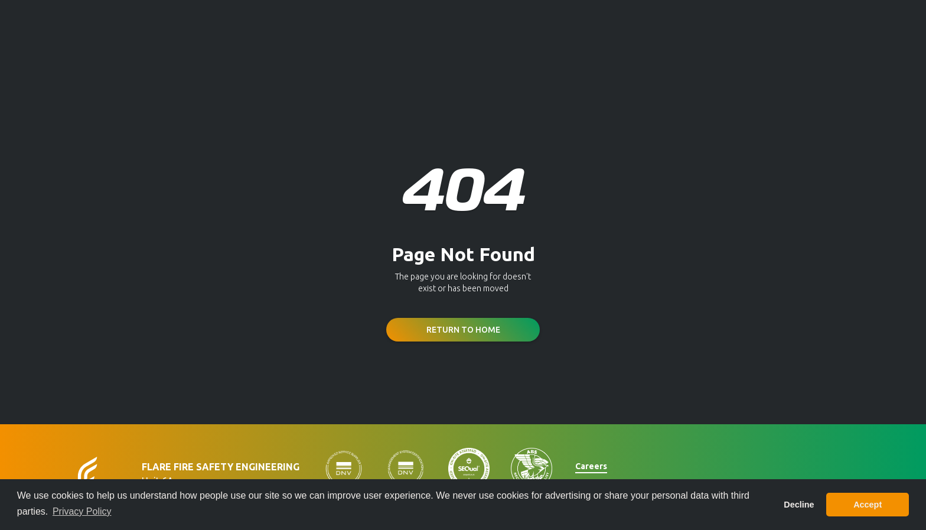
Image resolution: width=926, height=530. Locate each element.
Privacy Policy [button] (82, 511)
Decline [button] (799, 504)
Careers (591, 466)
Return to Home (463, 329)
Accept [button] (867, 504)
